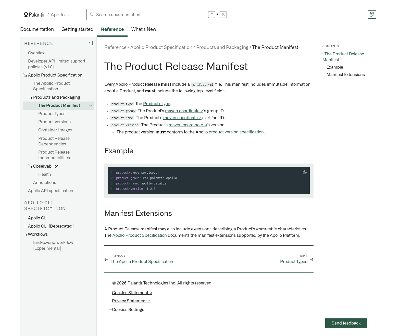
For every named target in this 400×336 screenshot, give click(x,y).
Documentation (37, 29)
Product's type (156, 104)
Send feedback (346, 323)
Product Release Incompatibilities (54, 155)
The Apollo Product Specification (51, 86)
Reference (112, 29)
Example (335, 67)
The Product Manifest (59, 106)
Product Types (51, 114)
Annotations (44, 183)
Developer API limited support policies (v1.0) (56, 64)
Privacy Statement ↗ (131, 301)
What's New (143, 29)
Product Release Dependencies (54, 141)
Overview (36, 53)
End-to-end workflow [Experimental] (53, 245)
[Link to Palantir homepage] (34, 14)
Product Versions (54, 122)
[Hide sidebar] (90, 43)
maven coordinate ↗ (184, 111)
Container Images (55, 130)
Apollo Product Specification (139, 235)
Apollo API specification (50, 191)
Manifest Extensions (346, 75)
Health (44, 174)
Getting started (77, 29)
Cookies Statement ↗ (132, 293)
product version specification (236, 132)
